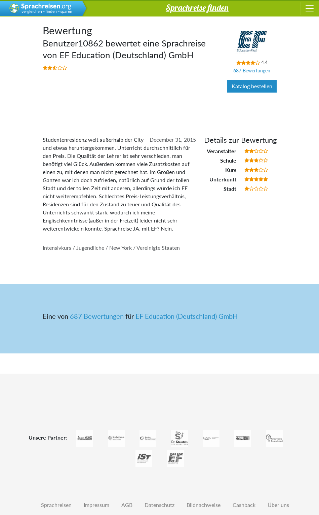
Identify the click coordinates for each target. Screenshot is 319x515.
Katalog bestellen (252, 86)
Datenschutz (159, 505)
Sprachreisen (56, 505)
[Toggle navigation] (309, 8)
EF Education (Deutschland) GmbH (186, 316)
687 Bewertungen (251, 70)
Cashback (244, 505)
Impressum (96, 505)
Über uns (278, 505)
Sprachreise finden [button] (197, 7)
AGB (126, 505)
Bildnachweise (204, 505)
